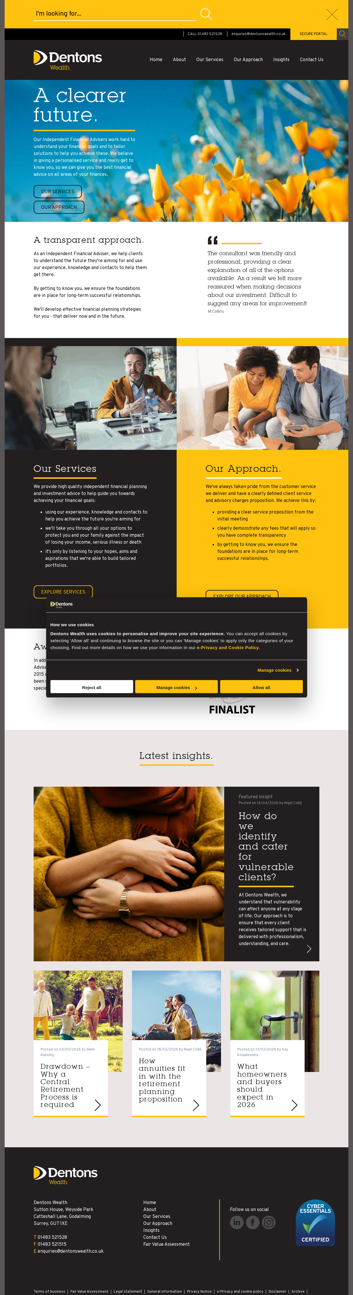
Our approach (59, 179)
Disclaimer (277, 1263)
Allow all (261, 687)
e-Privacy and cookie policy (240, 1263)
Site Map (41, 1269)
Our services (57, 166)
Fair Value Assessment (166, 1216)
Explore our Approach (242, 568)
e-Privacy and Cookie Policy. (228, 647)
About (179, 31)
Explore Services (63, 564)
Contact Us (311, 31)
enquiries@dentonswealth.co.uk (258, 5)
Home (156, 31)
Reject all (91, 687)
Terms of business (49, 1263)
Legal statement (128, 1263)
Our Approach (248, 31)
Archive (298, 1263)
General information (164, 1263)
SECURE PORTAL (313, 5)
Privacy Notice (199, 1263)
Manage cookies (275, 670)
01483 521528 (52, 1209)
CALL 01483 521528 (205, 5)
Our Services (209, 31)
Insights (281, 31)
